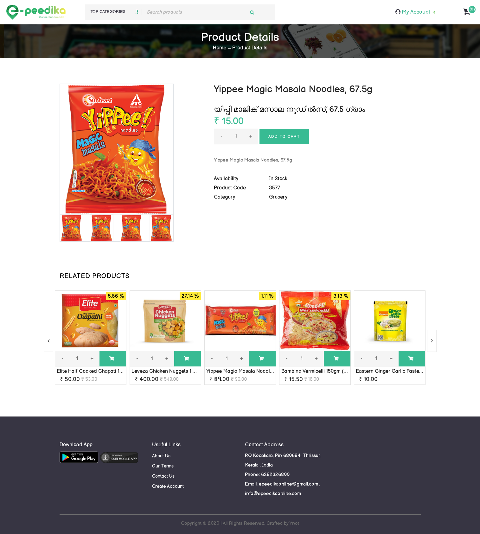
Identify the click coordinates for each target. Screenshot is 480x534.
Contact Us (163, 476)
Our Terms (163, 466)
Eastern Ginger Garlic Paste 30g (392, 371)
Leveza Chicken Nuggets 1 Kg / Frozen (175, 371)
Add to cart (284, 136)
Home (219, 48)
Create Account (168, 486)
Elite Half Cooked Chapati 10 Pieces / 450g (106, 371)
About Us (161, 456)
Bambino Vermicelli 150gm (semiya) (321, 371)
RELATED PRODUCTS (95, 276)
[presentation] (48, 341)
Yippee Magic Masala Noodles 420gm (249, 371)
